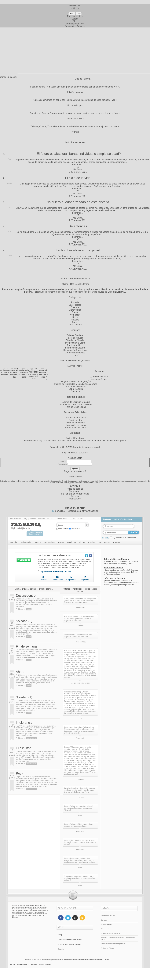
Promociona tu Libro (75, 343)
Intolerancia (24, 722)
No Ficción (75, 315)
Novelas (75, 320)
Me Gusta (77, 169)
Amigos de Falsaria (107, 948)
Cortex (10, 255)
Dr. (10, 207)
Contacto (104, 920)
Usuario (62, 461)
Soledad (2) (24, 621)
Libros (75, 317)
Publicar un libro (75, 16)
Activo (80, 366)
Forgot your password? (75, 471)
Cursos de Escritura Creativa (41, 519)
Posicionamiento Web (75, 427)
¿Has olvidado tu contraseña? (125, 538)
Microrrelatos (75, 310)
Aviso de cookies (75, 489)
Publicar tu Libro (75, 345)
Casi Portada (75, 305)
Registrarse (75, 499)
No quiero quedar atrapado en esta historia (77, 202)
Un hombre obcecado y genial (78, 250)
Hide (79, 14)
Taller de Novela (75, 338)
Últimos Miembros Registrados (75, 360)
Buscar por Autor (62, 528)
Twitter (69, 438)
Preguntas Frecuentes (71, 381)
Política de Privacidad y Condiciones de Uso (75, 384)
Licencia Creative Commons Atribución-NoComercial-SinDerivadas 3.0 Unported (87, 440)
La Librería (75, 355)
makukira (14, 368)
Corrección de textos (75, 353)
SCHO (23, 368)
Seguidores (71, 580)
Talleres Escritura (75, 335)
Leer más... (77, 164)
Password (62, 464)
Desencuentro (26, 595)
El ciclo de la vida (77, 178)
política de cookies (62, 483)
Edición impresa (62, 519)
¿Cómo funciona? (99, 376)
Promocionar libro (75, 24)
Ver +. (117, 87)
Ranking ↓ (117, 542)
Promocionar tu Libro (75, 417)
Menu (71, 14)
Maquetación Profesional (75, 350)
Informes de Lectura (75, 348)
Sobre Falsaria (75, 389)
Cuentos (75, 307)
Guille (42, 368)
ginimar (9, 183)
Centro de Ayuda (99, 379)
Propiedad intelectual (75, 386)
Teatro (75, 322)
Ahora (20, 672)
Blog (75, 21)
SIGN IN (75, 8)
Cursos (75, 19)
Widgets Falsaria (106, 924)
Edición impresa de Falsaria (110, 933)
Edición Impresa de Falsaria (70, 944)
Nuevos (71, 366)
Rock (19, 773)
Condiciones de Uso (108, 915)
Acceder (75, 496)
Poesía (75, 312)
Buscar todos (74, 528)
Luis (9, 231)
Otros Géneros (75, 324)
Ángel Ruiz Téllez (33, 369)
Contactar (75, 391)
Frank (9, 159)
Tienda (80, 519)
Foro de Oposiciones (76, 407)
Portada (75, 302)
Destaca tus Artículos (75, 26)
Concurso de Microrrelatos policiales (113, 944)
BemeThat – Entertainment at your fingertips (76, 511)
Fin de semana (26, 646)
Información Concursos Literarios (76, 404)
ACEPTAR (75, 486)
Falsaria (77, 447)
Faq (25, 519)
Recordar (105, 538)
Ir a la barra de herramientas (75, 494)
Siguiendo (85, 580)
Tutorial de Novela (75, 340)
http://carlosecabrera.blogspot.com (56, 571)
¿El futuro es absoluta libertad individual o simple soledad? (78, 153)
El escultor (23, 748)
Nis (4, 368)
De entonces (77, 226)
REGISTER (75, 5)
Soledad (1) (24, 697)
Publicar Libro (75, 420)
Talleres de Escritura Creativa (75, 402)
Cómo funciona (16, 519)
